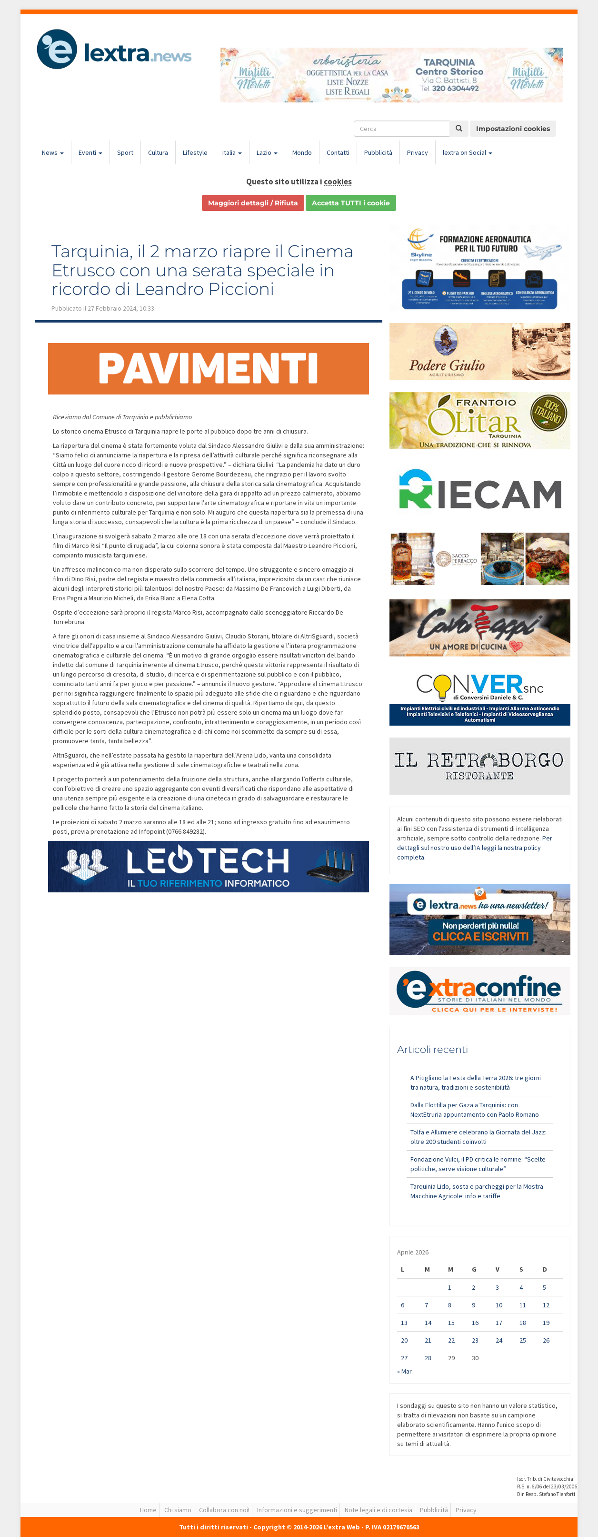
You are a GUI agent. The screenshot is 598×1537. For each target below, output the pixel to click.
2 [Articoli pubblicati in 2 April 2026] (473, 1287)
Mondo (302, 152)
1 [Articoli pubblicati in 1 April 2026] (449, 1287)
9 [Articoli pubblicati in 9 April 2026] (473, 1305)
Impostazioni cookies (513, 128)
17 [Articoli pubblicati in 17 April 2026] (499, 1322)
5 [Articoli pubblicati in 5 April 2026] (544, 1287)
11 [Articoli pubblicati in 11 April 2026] (522, 1305)
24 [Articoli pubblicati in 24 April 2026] (499, 1340)
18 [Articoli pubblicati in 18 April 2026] (522, 1322)
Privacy (417, 152)
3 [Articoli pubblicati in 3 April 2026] (497, 1287)
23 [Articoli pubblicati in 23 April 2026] (475, 1340)
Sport (125, 152)
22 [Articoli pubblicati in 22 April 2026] (451, 1340)
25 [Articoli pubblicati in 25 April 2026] (522, 1340)
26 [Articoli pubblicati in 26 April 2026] (546, 1340)
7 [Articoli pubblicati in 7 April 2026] (426, 1305)
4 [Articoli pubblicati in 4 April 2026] (521, 1287)
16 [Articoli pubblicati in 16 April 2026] (475, 1322)
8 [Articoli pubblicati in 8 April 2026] (449, 1305)
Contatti (338, 152)
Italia (232, 152)
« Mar (404, 1371)
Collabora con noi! (224, 1510)
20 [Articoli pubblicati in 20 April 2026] (404, 1340)
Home (148, 1510)
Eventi (90, 152)
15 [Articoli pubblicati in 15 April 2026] (451, 1322)
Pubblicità (378, 152)
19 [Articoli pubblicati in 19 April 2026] (546, 1322)
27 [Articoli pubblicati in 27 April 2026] (404, 1358)
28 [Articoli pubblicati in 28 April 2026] (428, 1358)
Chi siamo (177, 1510)
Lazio (267, 152)
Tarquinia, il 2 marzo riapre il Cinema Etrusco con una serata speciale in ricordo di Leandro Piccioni (202, 270)
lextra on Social (467, 152)
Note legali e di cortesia (378, 1510)
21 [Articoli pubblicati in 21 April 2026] (428, 1340)
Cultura (158, 152)
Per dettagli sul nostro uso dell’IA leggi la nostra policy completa (474, 847)
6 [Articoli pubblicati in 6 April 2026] (402, 1305)
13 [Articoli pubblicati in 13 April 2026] (404, 1322)
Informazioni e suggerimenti (297, 1510)
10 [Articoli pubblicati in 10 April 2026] (499, 1305)
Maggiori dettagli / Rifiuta (253, 203)
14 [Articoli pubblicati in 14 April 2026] (428, 1322)
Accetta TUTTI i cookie (351, 203)
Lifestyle (195, 152)
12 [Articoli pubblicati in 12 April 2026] (546, 1305)
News (53, 152)
